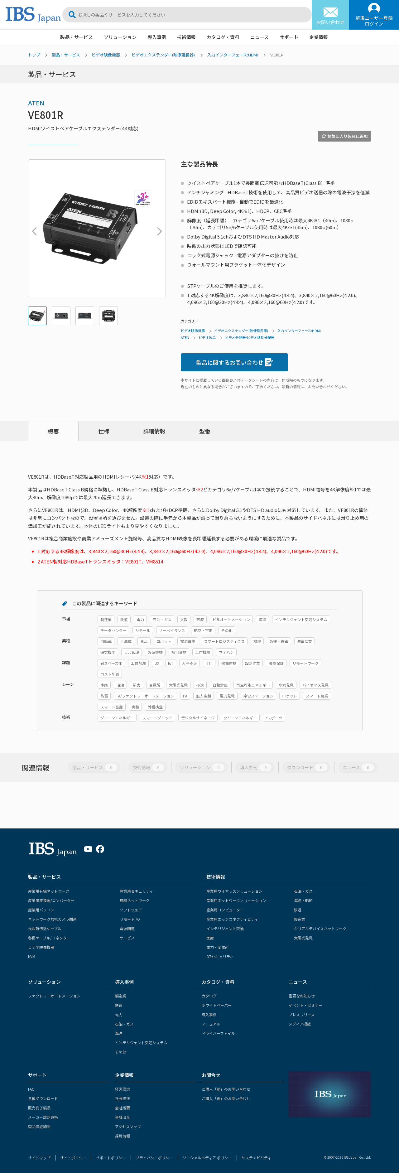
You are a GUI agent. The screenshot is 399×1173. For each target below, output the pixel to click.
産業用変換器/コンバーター (51, 900)
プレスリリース (302, 1014)
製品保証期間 (39, 1126)
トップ (34, 55)
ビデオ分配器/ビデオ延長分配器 (249, 337)
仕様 (103, 431)
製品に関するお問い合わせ (234, 362)
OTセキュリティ (219, 956)
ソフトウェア (131, 909)
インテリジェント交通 (225, 928)
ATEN (36, 102)
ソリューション (120, 37)
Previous (33, 228)
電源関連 (127, 928)
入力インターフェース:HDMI (232, 55)
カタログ (209, 995)
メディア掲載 (300, 1023)
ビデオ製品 (207, 337)
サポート (289, 37)
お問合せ (211, 1075)
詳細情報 (154, 431)
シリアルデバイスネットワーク (320, 928)
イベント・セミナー (305, 1005)
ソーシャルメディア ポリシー (207, 1157)
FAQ (31, 1089)
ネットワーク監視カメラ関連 (52, 919)
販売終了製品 (39, 1107)
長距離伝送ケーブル (44, 928)
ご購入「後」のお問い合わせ (226, 1098)
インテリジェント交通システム (141, 1042)
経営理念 (122, 1089)
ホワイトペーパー (217, 1005)
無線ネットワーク (135, 900)
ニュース (259, 37)
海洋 (119, 1033)
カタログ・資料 (223, 37)
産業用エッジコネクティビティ (232, 919)
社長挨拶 (122, 1098)
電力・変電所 (217, 947)
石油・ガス (303, 891)
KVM (31, 956)
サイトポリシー (73, 1157)
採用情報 (122, 1135)
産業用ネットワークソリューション (236, 900)
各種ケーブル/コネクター (49, 937)
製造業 (299, 919)
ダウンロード (307, 767)
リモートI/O (130, 919)
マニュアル (211, 1023)
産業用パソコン (41, 909)
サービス (127, 937)
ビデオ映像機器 (106, 55)
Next (158, 228)
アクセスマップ (128, 1126)
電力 (119, 1014)
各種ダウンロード (43, 1098)
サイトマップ (39, 1157)
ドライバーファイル (218, 1033)
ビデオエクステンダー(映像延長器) (163, 55)
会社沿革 (122, 1117)
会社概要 (122, 1107)
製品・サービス (76, 37)
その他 (120, 1052)
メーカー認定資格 (43, 1117)
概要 (53, 431)
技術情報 (186, 37)
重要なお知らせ (302, 995)
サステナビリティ (256, 1157)
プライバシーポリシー (154, 1157)
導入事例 (156, 37)
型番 (204, 431)
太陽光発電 (303, 937)
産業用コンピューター (225, 909)
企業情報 (318, 37)
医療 (210, 937)
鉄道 (297, 909)
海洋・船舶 (303, 900)
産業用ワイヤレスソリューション (234, 891)
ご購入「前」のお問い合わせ (226, 1089)
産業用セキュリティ (136, 891)
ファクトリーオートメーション (54, 995)
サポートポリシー (111, 1157)
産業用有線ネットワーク (48, 891)
